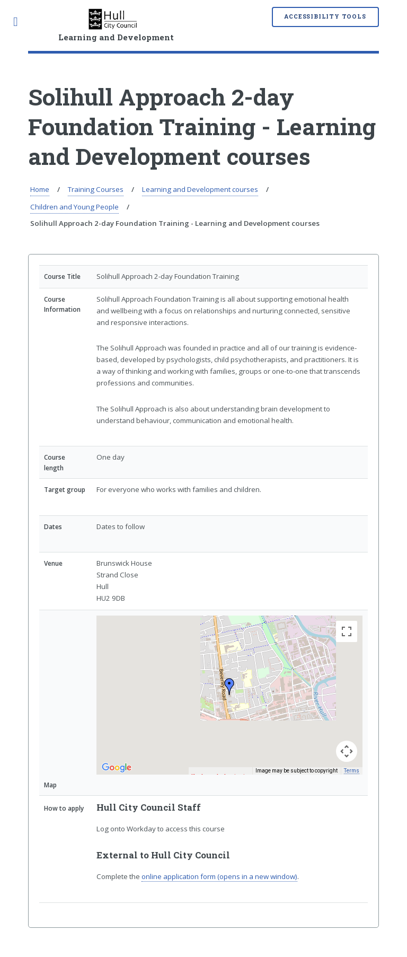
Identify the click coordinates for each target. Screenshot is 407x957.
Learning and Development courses (200, 189)
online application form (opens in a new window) (219, 876)
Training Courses (95, 189)
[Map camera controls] (346, 751)
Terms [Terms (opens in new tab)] (351, 771)
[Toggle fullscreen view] (346, 631)
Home (39, 189)
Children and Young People (74, 207)
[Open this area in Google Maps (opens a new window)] (116, 768)
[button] (229, 686)
